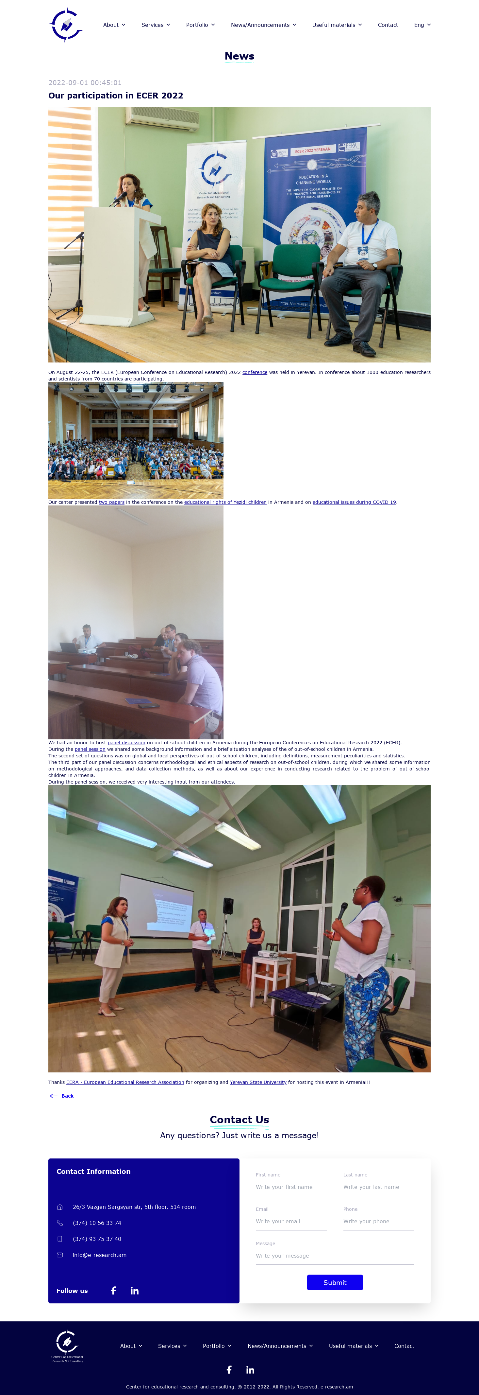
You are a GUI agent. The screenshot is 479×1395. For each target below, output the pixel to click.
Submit (335, 1282)
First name (268, 1174)
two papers (111, 502)
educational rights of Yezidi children (225, 502)
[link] (125, 1082)
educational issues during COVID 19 (354, 502)
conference (254, 372)
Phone (350, 1209)
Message (265, 1243)
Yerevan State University (258, 1082)
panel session (90, 749)
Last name (355, 1174)
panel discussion (126, 742)
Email (262, 1209)
